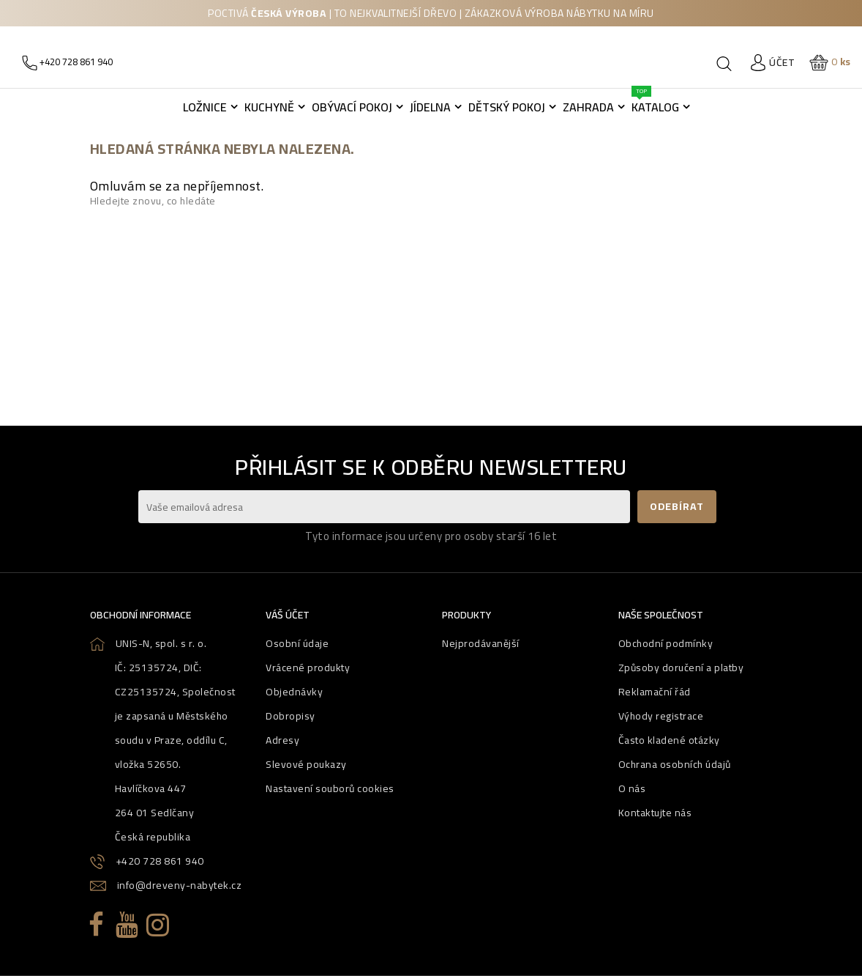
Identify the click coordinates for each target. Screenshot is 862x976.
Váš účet (288, 614)
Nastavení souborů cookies (330, 788)
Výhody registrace (661, 715)
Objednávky (294, 691)
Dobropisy (290, 715)
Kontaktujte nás (655, 812)
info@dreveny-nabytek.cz (179, 885)
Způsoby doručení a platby (681, 667)
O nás (632, 788)
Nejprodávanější (481, 643)
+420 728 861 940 (160, 860)
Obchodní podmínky (665, 643)
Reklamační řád (654, 691)
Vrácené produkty (308, 667)
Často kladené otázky (669, 740)
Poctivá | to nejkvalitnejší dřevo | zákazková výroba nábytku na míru (431, 13)
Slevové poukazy (306, 764)
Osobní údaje (297, 643)
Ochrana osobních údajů (674, 764)
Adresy (282, 740)
